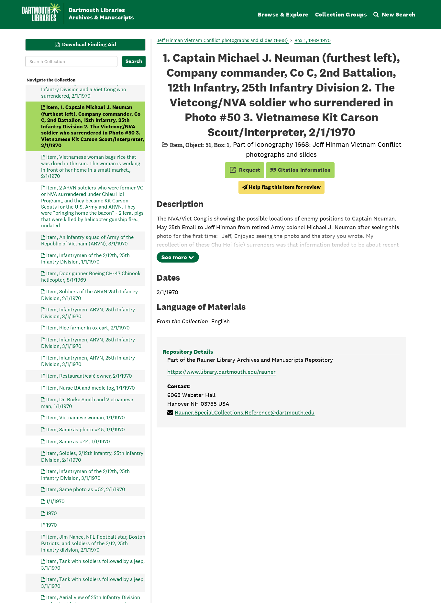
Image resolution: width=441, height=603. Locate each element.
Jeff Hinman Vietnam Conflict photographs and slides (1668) (223, 40)
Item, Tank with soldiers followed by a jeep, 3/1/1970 (93, 564)
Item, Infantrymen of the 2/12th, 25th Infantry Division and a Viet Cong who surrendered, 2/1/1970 (85, 89)
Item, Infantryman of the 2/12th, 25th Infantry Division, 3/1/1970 (85, 474)
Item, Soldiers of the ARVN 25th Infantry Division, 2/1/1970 (89, 294)
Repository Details (187, 351)
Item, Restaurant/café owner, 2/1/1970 (89, 375)
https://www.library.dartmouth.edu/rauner (221, 371)
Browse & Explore (283, 14)
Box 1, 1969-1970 (312, 40)
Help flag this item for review (281, 187)
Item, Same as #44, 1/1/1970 (78, 441)
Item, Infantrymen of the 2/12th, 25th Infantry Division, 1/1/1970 (85, 258)
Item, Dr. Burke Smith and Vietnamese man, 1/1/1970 (87, 402)
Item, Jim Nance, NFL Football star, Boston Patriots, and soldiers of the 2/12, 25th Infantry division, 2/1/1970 (93, 543)
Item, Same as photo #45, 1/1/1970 (85, 429)
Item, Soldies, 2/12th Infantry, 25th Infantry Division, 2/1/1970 (92, 456)
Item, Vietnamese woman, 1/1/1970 (85, 417)
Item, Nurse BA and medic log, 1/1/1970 (90, 387)
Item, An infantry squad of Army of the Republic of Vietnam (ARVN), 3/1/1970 (87, 240)
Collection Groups (341, 14)
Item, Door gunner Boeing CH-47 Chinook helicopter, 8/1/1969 (90, 276)
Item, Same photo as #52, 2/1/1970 (85, 489)
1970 (51, 513)
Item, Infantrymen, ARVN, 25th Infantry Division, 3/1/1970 (88, 312)
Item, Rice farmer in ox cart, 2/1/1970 (88, 327)
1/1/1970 (55, 501)
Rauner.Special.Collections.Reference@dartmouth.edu (244, 412)
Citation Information (300, 170)
